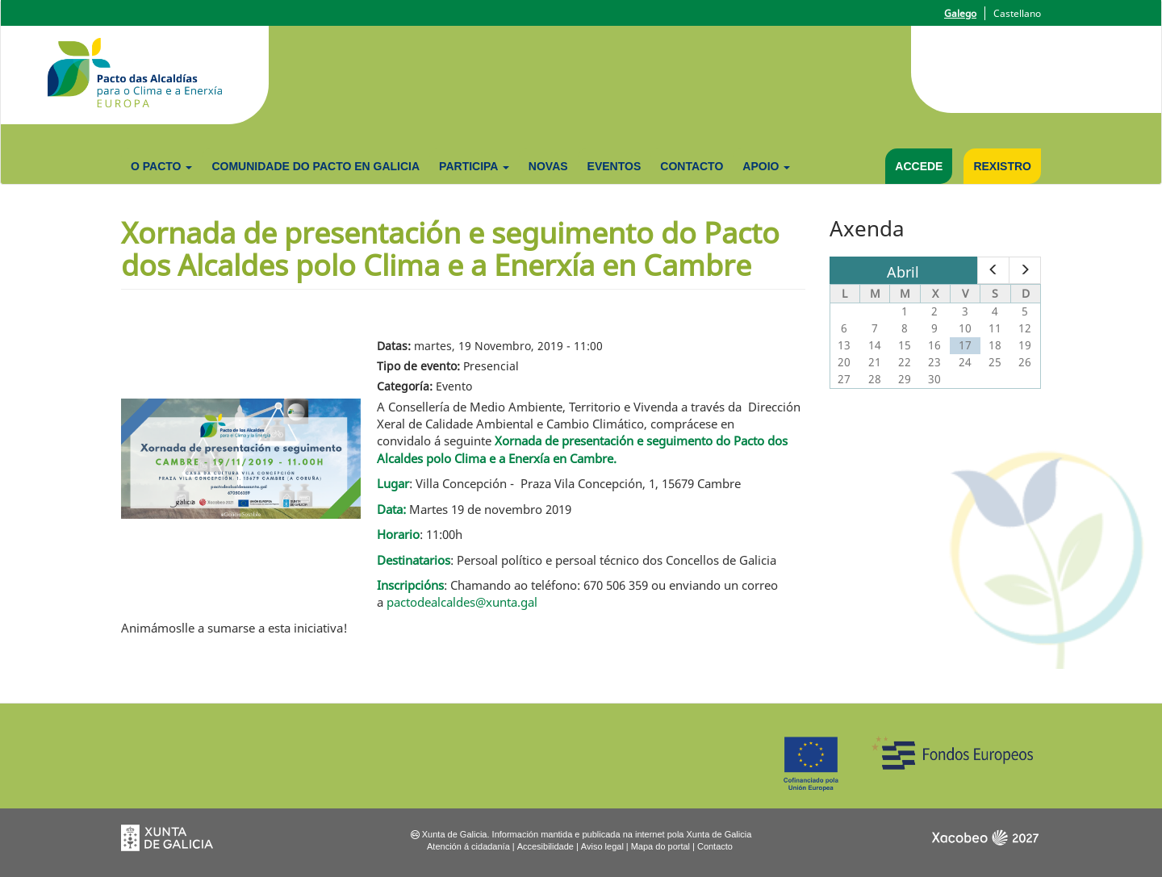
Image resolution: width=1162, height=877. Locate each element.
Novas (548, 166)
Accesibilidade (545, 846)
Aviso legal (602, 846)
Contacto (691, 166)
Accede (919, 166)
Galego (960, 13)
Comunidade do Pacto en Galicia (315, 166)
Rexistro (1002, 166)
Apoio (766, 166)
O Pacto (161, 166)
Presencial (491, 366)
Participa (474, 166)
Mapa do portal (660, 846)
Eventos (614, 166)
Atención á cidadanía (468, 846)
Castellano (1017, 13)
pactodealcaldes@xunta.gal (462, 602)
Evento (454, 386)
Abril (903, 272)
